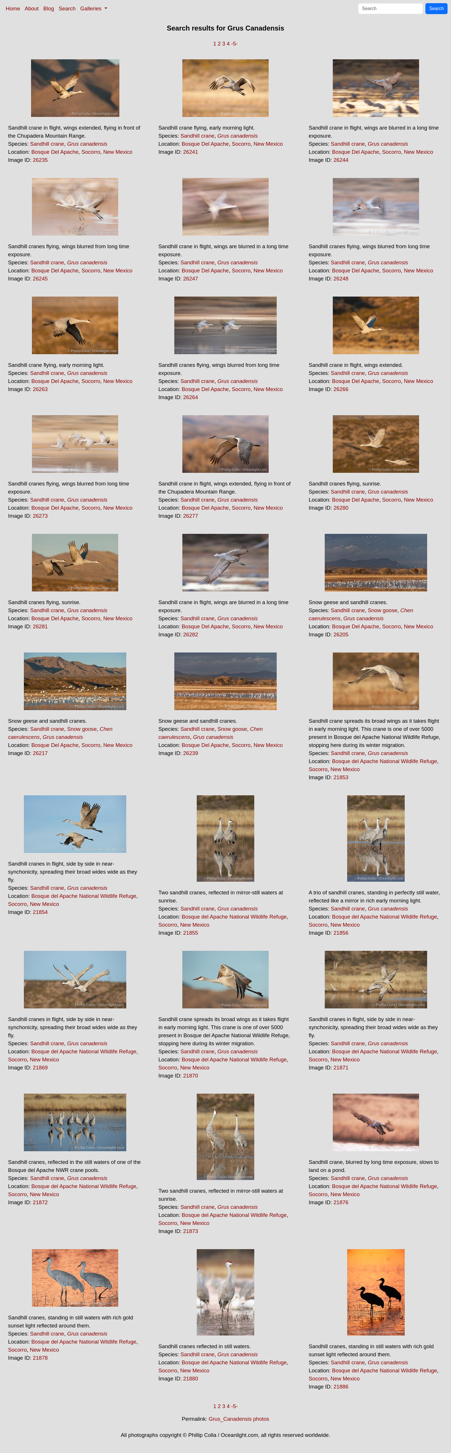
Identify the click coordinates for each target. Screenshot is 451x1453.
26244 (340, 160)
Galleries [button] (91, 8)
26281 (40, 626)
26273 (40, 516)
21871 (340, 1068)
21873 (190, 1231)
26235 (40, 160)
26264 (190, 397)
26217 (40, 753)
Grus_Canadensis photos (239, 1419)
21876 (340, 1202)
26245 (40, 279)
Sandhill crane (47, 144)
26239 (190, 753)
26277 (190, 516)
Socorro (90, 152)
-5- (234, 44)
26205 (340, 634)
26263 (40, 389)
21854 (40, 912)
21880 (190, 1379)
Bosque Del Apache (55, 152)
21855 (190, 933)
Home (13, 8)
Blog (48, 8)
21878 (40, 1358)
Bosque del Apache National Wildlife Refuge (384, 761)
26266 (340, 389)
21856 (340, 933)
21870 (190, 1076)
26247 (190, 279)
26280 (340, 508)
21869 (40, 1068)
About (32, 8)
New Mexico (118, 152)
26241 (190, 152)
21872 (40, 1202)
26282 (190, 634)
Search (67, 8)
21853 (340, 777)
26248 (340, 279)
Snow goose (383, 610)
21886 (340, 1387)
